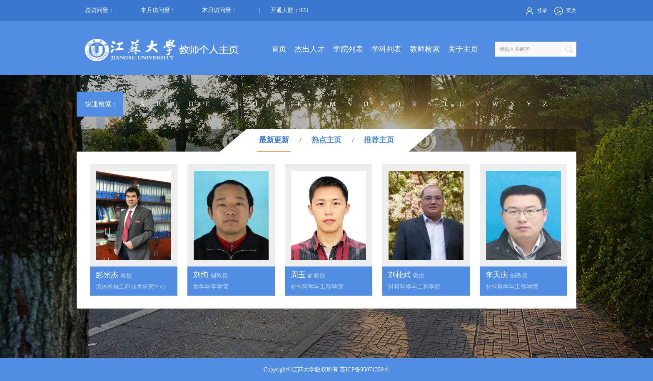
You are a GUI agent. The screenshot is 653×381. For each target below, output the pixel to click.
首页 (279, 49)
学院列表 (348, 49)
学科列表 (386, 49)
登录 (535, 11)
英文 (564, 11)
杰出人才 (310, 49)
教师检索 (425, 49)
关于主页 (463, 49)
